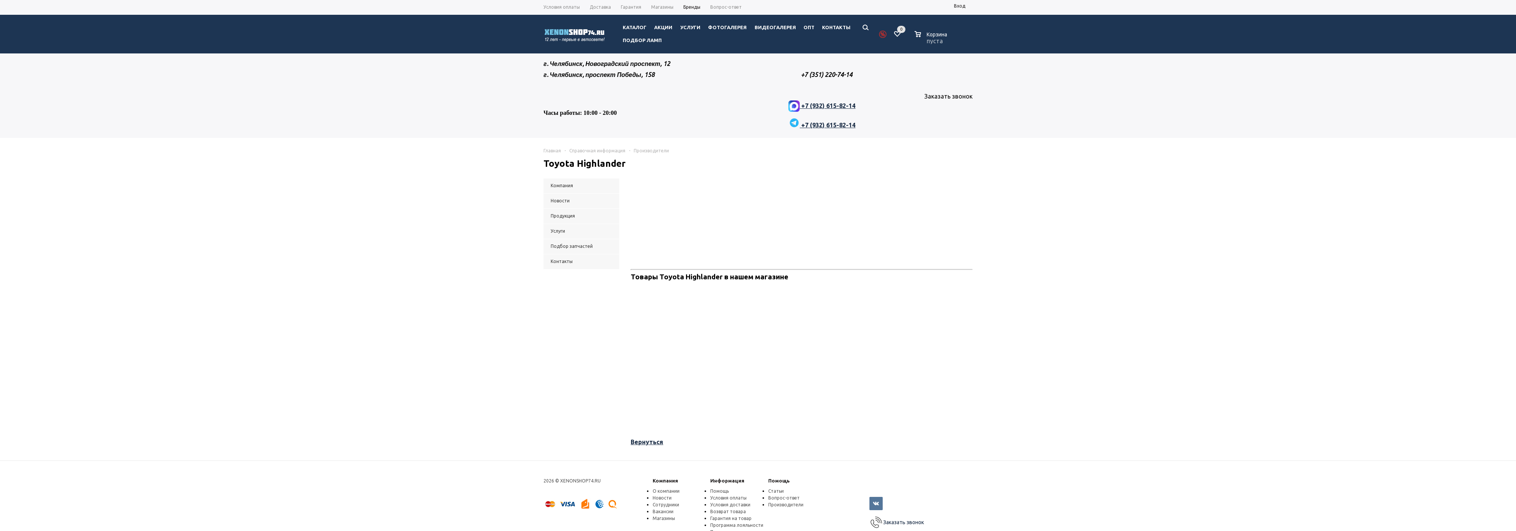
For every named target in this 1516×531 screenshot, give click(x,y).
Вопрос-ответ (784, 497)
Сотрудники (666, 504)
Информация (727, 480)
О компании (666, 491)
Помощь (779, 480)
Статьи (776, 491)
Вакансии (663, 511)
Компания (665, 480)
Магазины (664, 518)
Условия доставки (730, 504)
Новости (662, 497)
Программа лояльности (736, 525)
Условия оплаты (728, 497)
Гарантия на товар (731, 518)
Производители (785, 504)
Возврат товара (728, 511)
